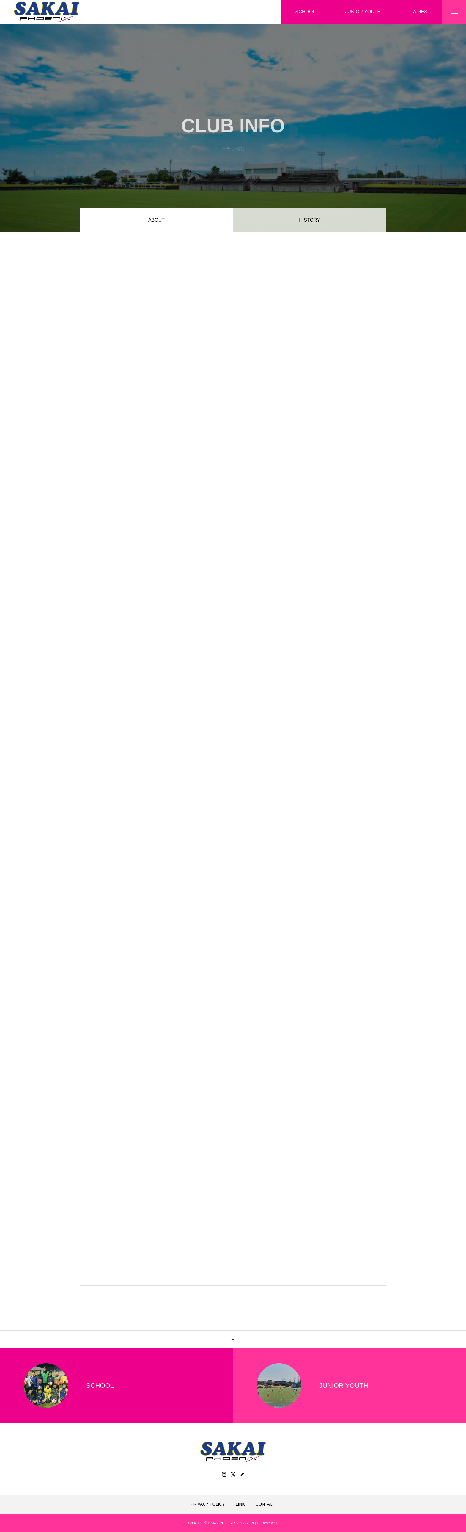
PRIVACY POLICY (208, 1504)
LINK (240, 1504)
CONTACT (265, 1504)
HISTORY (309, 220)
